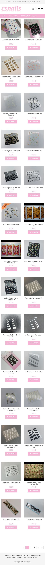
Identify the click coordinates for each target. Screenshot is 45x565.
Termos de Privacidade (34, 556)
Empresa (35, 558)
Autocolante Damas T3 (11, 519)
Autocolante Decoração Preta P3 (11, 188)
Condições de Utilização (14, 558)
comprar (11, 47)
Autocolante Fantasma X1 (34, 187)
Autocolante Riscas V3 (34, 519)
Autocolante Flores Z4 (34, 40)
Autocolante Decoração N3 (11, 482)
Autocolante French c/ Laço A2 (11, 114)
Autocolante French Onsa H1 (34, 225)
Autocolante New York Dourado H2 (11, 409)
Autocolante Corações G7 (34, 76)
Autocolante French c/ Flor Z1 (11, 372)
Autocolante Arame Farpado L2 (11, 446)
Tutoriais (7, 556)
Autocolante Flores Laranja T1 (11, 298)
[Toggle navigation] (42, 8)
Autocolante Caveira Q (11, 224)
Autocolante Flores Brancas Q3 (34, 483)
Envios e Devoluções (18, 556)
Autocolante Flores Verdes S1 (33, 261)
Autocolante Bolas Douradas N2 (33, 409)
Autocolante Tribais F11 (11, 40)
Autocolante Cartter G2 (33, 372)
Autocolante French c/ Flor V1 (11, 335)
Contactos (28, 558)
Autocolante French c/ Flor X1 (33, 335)
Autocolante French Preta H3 (33, 446)
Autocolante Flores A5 (34, 150)
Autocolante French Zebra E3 (11, 77)
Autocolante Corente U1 (33, 298)
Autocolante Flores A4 (34, 113)
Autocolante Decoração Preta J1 (11, 151)
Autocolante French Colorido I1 (11, 261)
